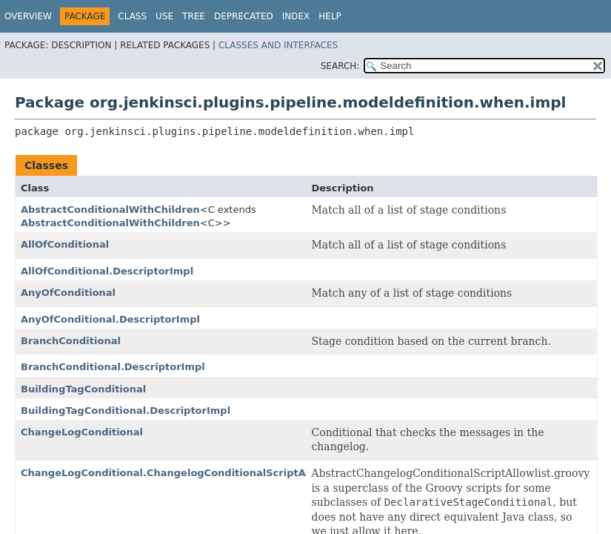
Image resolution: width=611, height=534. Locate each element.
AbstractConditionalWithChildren (110, 209)
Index (296, 16)
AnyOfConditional (68, 292)
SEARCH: (340, 66)
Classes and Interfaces (278, 45)
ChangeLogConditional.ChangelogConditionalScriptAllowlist (182, 472)
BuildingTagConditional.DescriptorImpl (125, 410)
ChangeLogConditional (82, 432)
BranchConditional (71, 340)
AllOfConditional (65, 244)
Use (164, 16)
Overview (28, 16)
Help (329, 16)
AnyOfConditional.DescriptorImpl (110, 319)
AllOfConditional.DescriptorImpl (107, 271)
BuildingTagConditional (83, 389)
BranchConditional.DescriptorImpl (113, 366)
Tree (193, 16)
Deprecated (243, 16)
